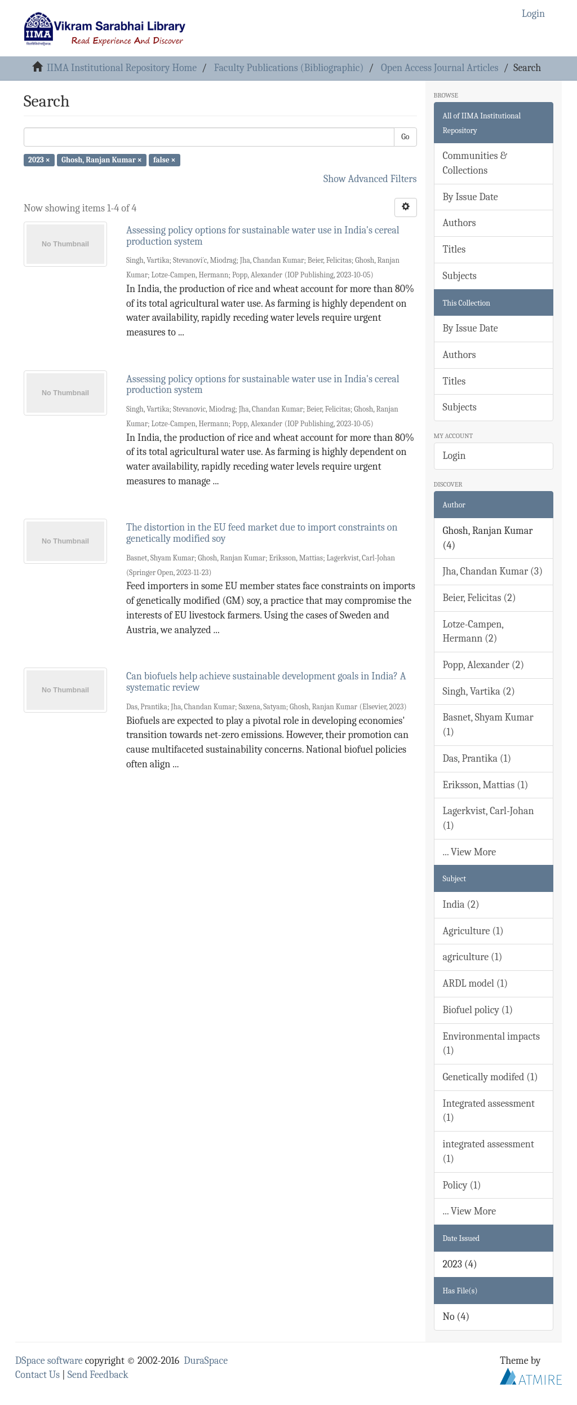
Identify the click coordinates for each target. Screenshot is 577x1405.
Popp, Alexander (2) (484, 665)
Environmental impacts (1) (491, 1044)
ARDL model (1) (475, 983)
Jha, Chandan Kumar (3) (493, 571)
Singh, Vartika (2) (479, 691)
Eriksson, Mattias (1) (486, 785)
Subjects (460, 276)
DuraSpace (206, 1361)
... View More (469, 852)
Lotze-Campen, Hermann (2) (473, 631)
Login (454, 456)
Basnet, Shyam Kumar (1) (488, 725)
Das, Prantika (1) (477, 759)
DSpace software (49, 1361)
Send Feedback (98, 1375)
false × (164, 160)
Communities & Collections (475, 163)
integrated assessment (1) (488, 1151)
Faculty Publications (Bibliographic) (288, 68)
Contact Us (37, 1375)
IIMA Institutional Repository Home (122, 68)
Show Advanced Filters (370, 179)
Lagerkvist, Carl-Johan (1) (488, 818)
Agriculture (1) (473, 931)
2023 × (39, 160)
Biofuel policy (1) (478, 1010)
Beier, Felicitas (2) (479, 598)
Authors (459, 223)
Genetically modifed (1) (490, 1077)
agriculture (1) (473, 957)
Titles (454, 249)
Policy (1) (462, 1185)
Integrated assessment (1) (489, 1111)
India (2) (461, 905)
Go (405, 137)
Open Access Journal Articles (440, 68)
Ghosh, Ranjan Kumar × (101, 160)
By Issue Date (470, 197)
